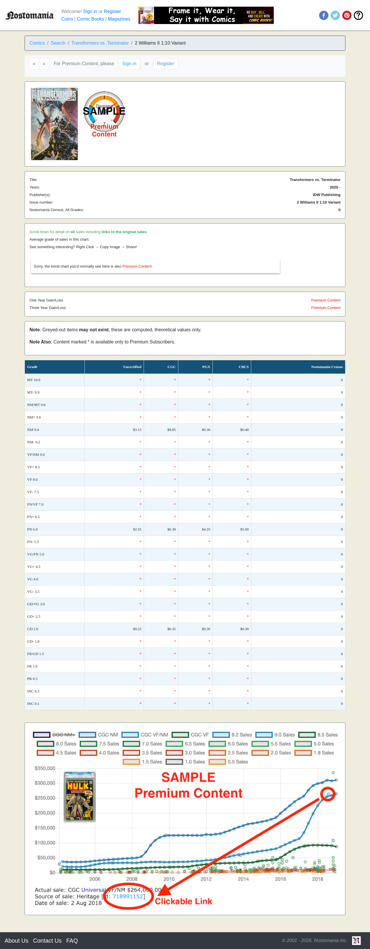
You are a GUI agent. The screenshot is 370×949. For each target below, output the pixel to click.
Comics (37, 43)
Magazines (119, 19)
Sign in (90, 11)
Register (112, 11)
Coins (67, 19)
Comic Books (90, 19)
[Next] (44, 63)
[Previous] (34, 63)
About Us (16, 940)
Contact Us (47, 940)
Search (58, 43)
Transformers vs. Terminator (100, 43)
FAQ (72, 940)
